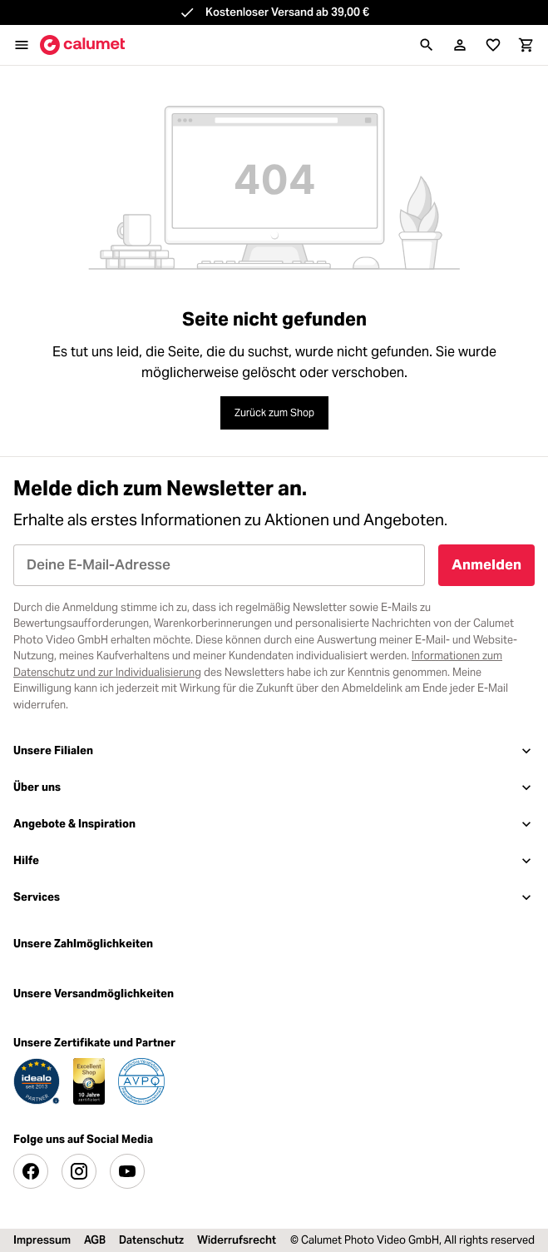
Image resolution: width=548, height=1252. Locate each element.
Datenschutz (151, 1240)
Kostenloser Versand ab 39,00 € (287, 12)
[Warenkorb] (526, 45)
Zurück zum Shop (274, 412)
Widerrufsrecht (236, 1240)
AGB (95, 1240)
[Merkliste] (493, 45)
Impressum (42, 1240)
